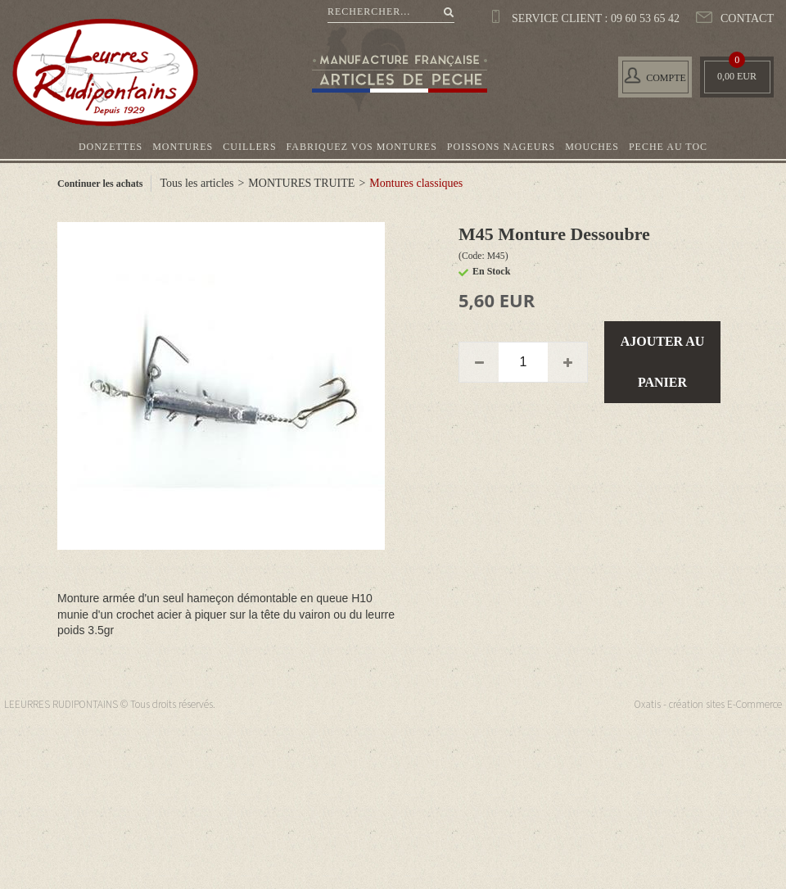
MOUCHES (592, 146)
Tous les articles (196, 183)
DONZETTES (110, 146)
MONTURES (182, 146)
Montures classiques (416, 183)
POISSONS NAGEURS (501, 146)
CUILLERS (249, 146)
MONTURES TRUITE (301, 183)
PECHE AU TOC (668, 146)
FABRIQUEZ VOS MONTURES (362, 146)
